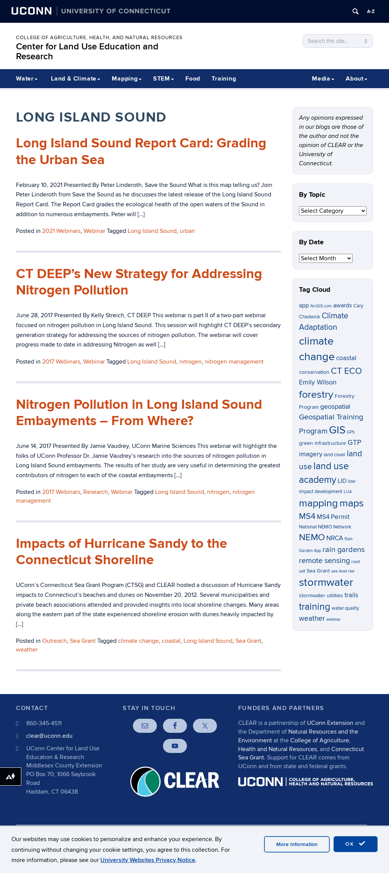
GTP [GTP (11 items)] (354, 442)
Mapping (127, 78)
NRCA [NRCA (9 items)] (334, 538)
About (356, 78)
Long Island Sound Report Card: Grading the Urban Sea (141, 151)
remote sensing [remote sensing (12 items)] (324, 560)
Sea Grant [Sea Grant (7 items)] (318, 571)
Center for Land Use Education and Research (87, 51)
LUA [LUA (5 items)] (348, 491)
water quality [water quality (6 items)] (345, 608)
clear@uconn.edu (49, 736)
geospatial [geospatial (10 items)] (335, 407)
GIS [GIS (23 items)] (337, 430)
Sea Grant (83, 641)
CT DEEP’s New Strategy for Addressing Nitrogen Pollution (139, 282)
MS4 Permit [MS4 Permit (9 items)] (333, 517)
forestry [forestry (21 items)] (316, 395)
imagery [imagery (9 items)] (310, 454)
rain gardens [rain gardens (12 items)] (344, 549)
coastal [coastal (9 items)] (346, 358)
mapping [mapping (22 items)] (318, 503)
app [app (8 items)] (304, 305)
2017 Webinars (61, 361)
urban (187, 231)
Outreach (54, 641)
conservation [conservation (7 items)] (314, 372)
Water (27, 78)
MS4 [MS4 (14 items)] (307, 516)
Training (224, 78)
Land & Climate (75, 78)
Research (95, 492)
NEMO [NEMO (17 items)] (312, 537)
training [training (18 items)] (314, 606)
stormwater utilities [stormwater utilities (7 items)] (321, 595)
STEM (163, 78)
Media (323, 78)
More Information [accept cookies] (297, 844)
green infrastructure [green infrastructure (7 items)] (322, 443)
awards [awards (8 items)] (342, 305)
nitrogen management (234, 361)
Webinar (94, 231)
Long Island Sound (152, 231)
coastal (171, 641)
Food (192, 78)
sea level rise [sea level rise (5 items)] (342, 571)
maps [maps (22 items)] (352, 503)
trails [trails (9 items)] (351, 595)
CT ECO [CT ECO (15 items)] (346, 371)
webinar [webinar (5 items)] (333, 619)
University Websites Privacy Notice (147, 860)
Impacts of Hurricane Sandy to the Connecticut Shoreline (121, 551)
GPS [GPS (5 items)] (350, 432)
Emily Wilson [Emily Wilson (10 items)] (318, 382)
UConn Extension (330, 723)
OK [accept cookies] (355, 843)
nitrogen (190, 361)
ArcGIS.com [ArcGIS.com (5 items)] (321, 306)
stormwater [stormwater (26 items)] (326, 582)
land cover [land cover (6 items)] (334, 455)
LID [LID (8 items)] (342, 481)
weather (27, 649)
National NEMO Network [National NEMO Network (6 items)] (325, 527)
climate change (138, 641)
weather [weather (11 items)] (312, 618)
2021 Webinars (61, 231)
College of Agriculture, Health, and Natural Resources (99, 38)
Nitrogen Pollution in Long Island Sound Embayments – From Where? (139, 412)
